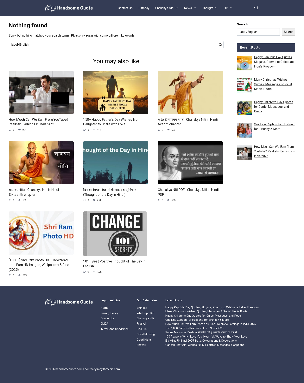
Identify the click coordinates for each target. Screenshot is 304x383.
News (188, 8)
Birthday (143, 8)
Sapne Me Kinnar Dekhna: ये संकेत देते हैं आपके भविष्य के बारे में (201, 332)
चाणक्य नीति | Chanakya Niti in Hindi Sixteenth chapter (34, 192)
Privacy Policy (109, 313)
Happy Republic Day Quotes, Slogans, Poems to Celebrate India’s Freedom (212, 307)
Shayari (141, 345)
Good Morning (146, 334)
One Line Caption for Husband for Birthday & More (197, 320)
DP (226, 8)
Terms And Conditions (115, 329)
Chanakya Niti (164, 8)
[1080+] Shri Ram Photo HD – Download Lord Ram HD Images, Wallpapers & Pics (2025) (39, 265)
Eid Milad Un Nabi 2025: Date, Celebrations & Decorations (201, 341)
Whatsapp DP (145, 313)
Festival (141, 324)
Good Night (144, 339)
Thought (207, 8)
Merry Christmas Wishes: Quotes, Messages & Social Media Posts (206, 311)
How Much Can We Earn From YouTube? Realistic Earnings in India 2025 (38, 122)
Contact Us (125, 8)
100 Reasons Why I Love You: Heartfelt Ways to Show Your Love (206, 336)
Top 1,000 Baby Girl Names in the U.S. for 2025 (194, 328)
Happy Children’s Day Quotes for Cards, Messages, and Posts (203, 315)
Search (242, 24)
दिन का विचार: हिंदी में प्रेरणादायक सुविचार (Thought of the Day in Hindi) (109, 192)
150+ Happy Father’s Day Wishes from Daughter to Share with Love (111, 122)
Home (104, 308)
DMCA (104, 324)
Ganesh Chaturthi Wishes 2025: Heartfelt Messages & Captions (204, 345)
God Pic (142, 329)
